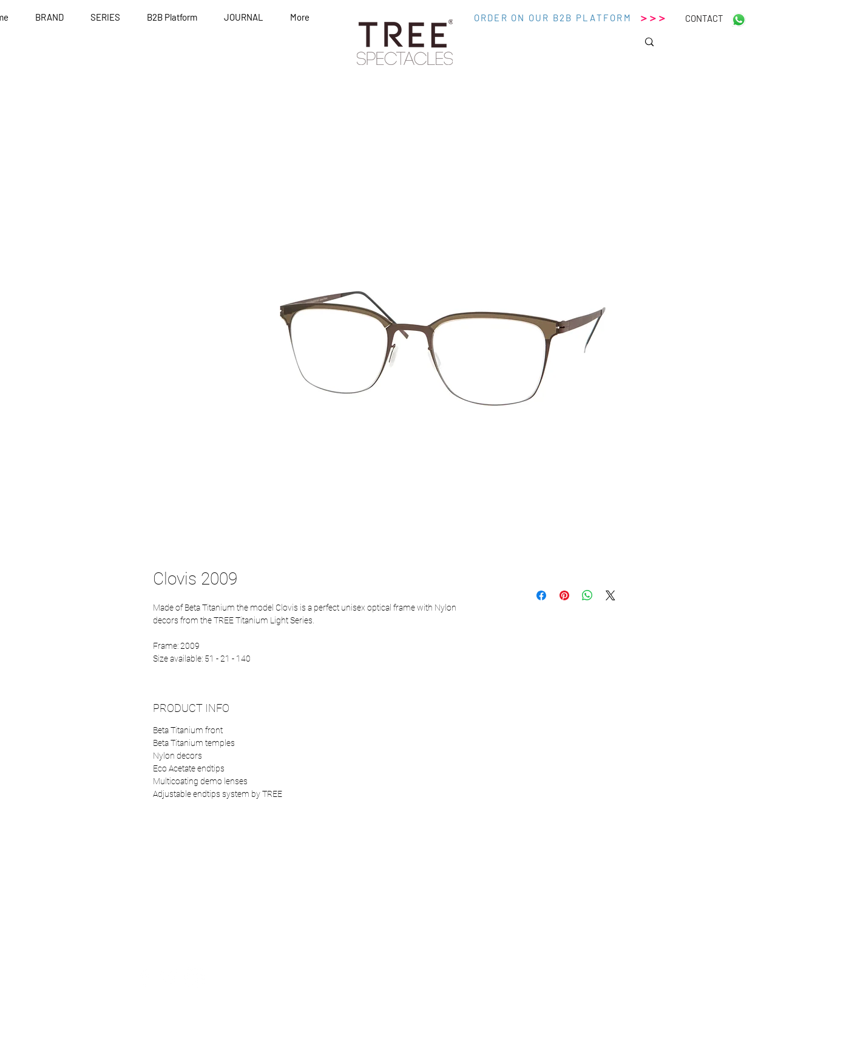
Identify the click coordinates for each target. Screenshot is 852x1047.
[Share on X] (610, 595)
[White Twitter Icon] (169, 977)
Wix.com (542, 1042)
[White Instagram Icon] (195, 977)
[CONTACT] (704, 18)
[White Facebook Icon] (144, 977)
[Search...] (691, 45)
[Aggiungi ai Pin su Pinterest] (564, 595)
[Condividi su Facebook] (541, 595)
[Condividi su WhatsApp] (587, 595)
